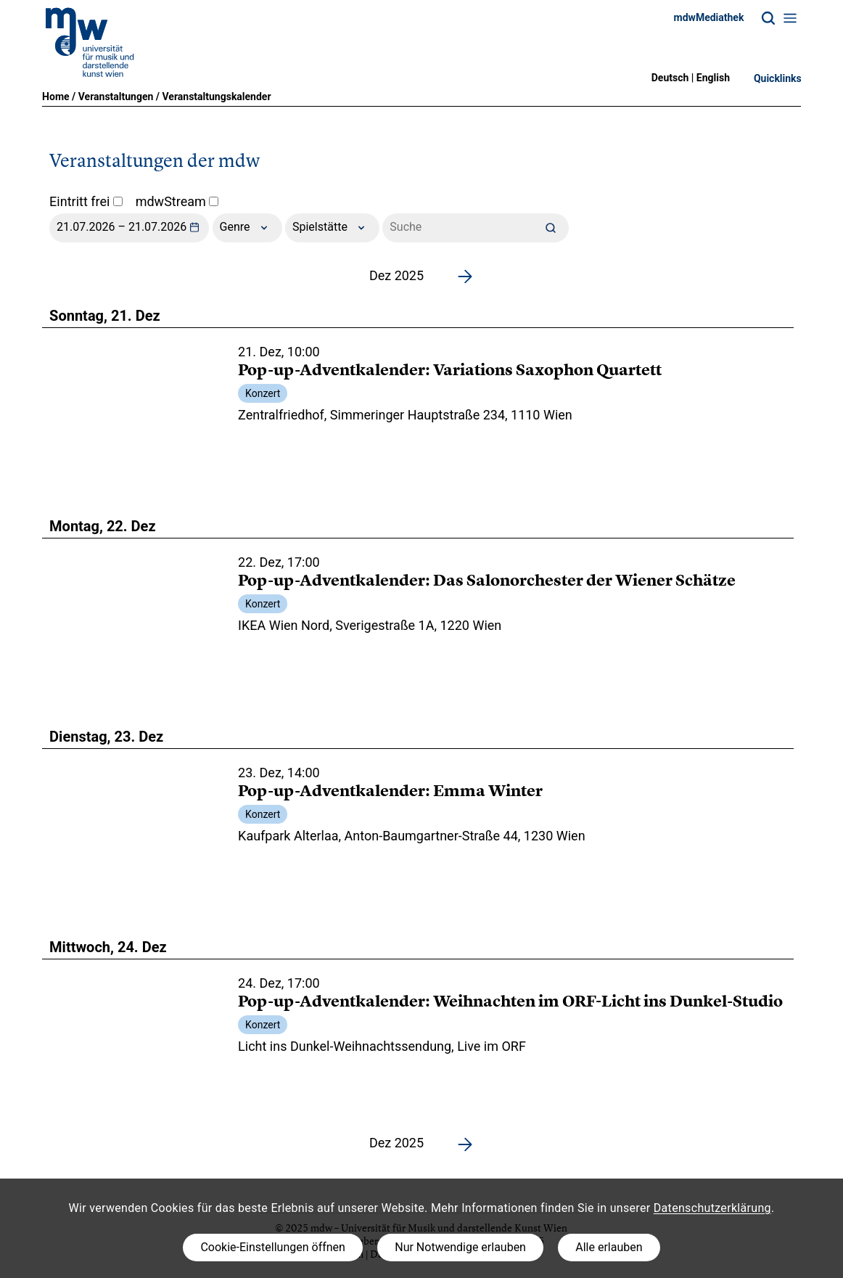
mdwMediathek (709, 17)
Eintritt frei (86, 201)
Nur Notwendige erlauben (460, 1247)
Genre (247, 228)
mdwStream (177, 201)
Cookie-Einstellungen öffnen (272, 1247)
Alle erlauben (608, 1247)
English (713, 77)
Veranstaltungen (116, 96)
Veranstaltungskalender (217, 96)
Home (55, 96)
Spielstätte (332, 228)
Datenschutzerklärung (712, 1208)
